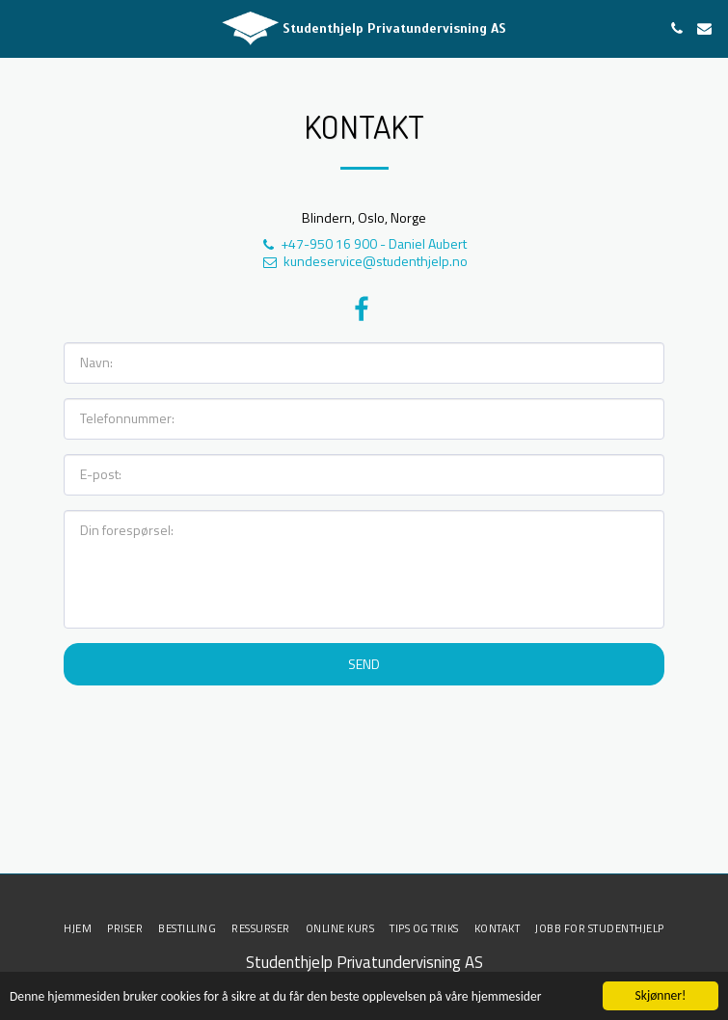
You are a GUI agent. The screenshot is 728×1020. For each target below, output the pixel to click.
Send (364, 664)
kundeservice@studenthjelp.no (364, 261)
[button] (21, 27)
